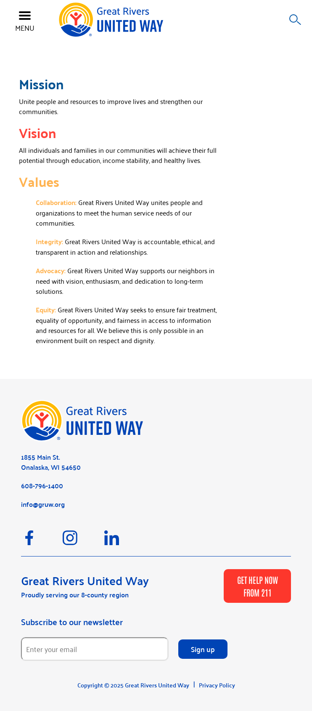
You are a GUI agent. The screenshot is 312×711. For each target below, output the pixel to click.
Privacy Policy (217, 684)
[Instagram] (83, 542)
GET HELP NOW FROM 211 (257, 586)
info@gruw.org (43, 504)
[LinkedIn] (124, 542)
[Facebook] (42, 542)
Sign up (203, 648)
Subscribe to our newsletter (72, 622)
